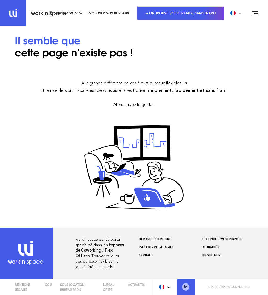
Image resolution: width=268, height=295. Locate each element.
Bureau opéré (109, 287)
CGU (48, 284)
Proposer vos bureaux (108, 12)
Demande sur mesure (154, 238)
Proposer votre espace (156, 247)
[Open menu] (254, 13)
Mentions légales (22, 287)
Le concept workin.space (221, 238)
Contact (146, 255)
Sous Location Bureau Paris (72, 287)
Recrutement (212, 255)
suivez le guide (138, 104)
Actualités (210, 247)
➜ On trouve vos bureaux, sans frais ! (180, 12)
